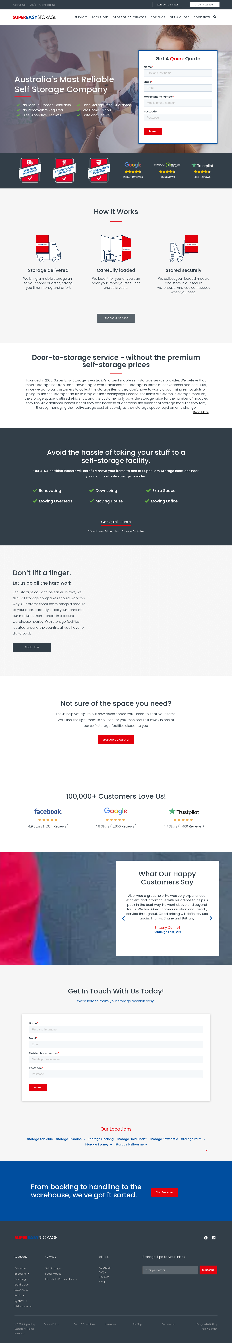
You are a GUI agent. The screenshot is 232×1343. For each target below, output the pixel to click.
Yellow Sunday (210, 1328)
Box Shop (158, 17)
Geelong (20, 1279)
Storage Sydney (98, 1144)
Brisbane (21, 1273)
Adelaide (20, 1268)
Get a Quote (179, 17)
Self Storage (53, 1268)
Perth (19, 1295)
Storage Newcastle (164, 1139)
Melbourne (23, 1306)
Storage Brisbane (70, 1139)
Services (81, 17)
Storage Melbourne (131, 1144)
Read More (201, 412)
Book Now (202, 17)
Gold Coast (22, 1284)
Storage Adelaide (40, 1139)
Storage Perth (193, 1139)
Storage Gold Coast (132, 1139)
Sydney (20, 1301)
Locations (100, 17)
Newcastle (21, 1290)
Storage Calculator (129, 17)
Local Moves (53, 1274)
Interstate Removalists (61, 1279)
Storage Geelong (101, 1139)
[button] (116, 412)
